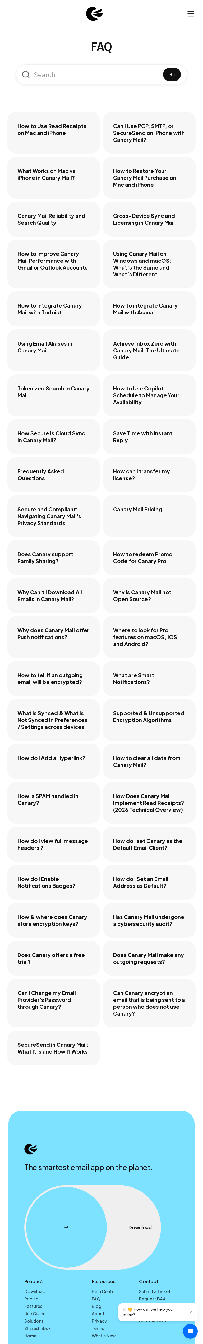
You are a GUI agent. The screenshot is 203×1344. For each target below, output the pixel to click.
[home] (94, 14)
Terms (98, 1328)
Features (33, 1306)
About (98, 1313)
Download (34, 1291)
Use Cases (34, 1313)
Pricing (31, 1298)
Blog (97, 1306)
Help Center (104, 1291)
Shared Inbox (37, 1328)
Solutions (34, 1321)
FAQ (96, 1298)
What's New (104, 1335)
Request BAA (152, 1298)
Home (30, 1335)
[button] (190, 13)
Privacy (99, 1321)
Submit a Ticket (154, 1291)
